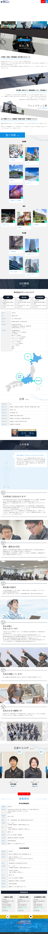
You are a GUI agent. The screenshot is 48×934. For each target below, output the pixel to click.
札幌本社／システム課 (13, 767)
